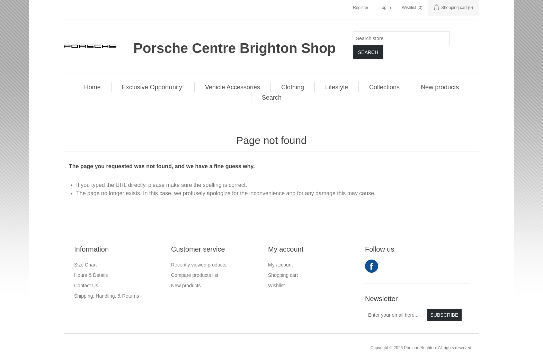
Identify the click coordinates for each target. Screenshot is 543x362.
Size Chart (85, 265)
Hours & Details (91, 275)
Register (360, 7)
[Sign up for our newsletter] (396, 315)
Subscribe (444, 315)
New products (440, 87)
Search (368, 52)
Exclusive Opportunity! (153, 87)
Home (92, 87)
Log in (385, 7)
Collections (384, 87)
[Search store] (401, 38)
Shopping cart (283, 275)
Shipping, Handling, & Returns (106, 296)
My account (280, 265)
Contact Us (86, 285)
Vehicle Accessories (232, 87)
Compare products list (194, 275)
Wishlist (276, 285)
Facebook (371, 266)
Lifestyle (336, 87)
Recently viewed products (198, 265)
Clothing (292, 87)
